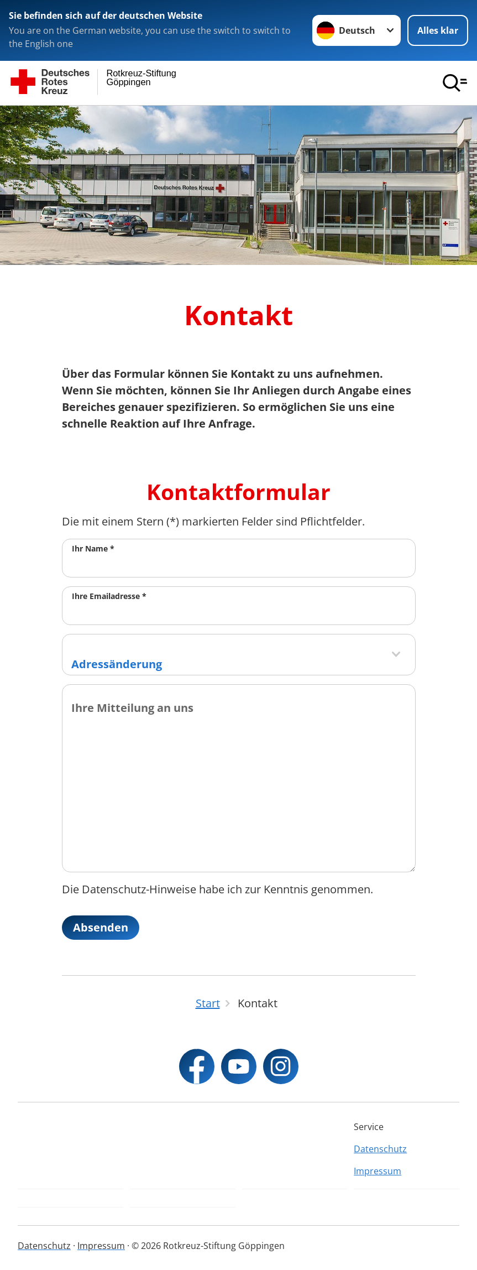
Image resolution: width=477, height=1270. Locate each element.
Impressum (377, 1171)
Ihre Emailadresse (109, 596)
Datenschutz (380, 1149)
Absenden (100, 927)
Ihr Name (93, 548)
